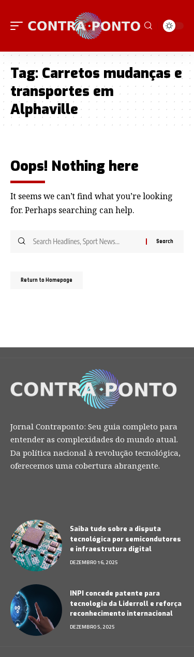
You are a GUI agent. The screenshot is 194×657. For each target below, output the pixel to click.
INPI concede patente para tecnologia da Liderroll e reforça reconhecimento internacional (126, 603)
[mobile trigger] (19, 26)
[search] (148, 26)
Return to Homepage (46, 280)
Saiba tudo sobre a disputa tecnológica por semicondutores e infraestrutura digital (125, 538)
